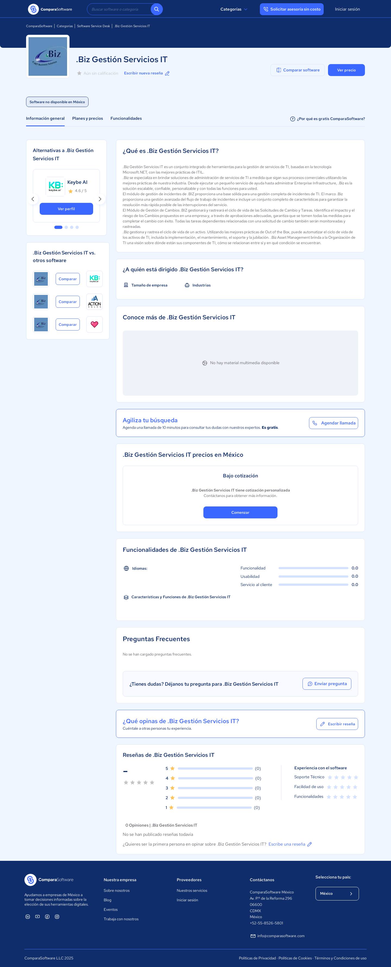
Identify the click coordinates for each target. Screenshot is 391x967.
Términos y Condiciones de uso (340, 958)
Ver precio (346, 70)
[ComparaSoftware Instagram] (57, 916)
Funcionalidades (126, 118)
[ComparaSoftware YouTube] (37, 916)
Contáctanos (262, 880)
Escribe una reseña (291, 844)
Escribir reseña (337, 724)
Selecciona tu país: (333, 877)
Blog (107, 899)
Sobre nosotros (117, 890)
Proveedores (189, 880)
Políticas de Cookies (295, 958)
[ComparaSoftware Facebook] (47, 916)
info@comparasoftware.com (277, 936)
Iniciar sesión (347, 9)
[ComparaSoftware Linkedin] (27, 916)
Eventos (111, 909)
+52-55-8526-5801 (266, 923)
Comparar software (298, 70)
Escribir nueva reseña (147, 73)
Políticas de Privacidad (257, 958)
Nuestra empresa (120, 880)
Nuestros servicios (192, 890)
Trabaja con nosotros (121, 918)
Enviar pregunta (327, 684)
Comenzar (240, 512)
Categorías (234, 9)
